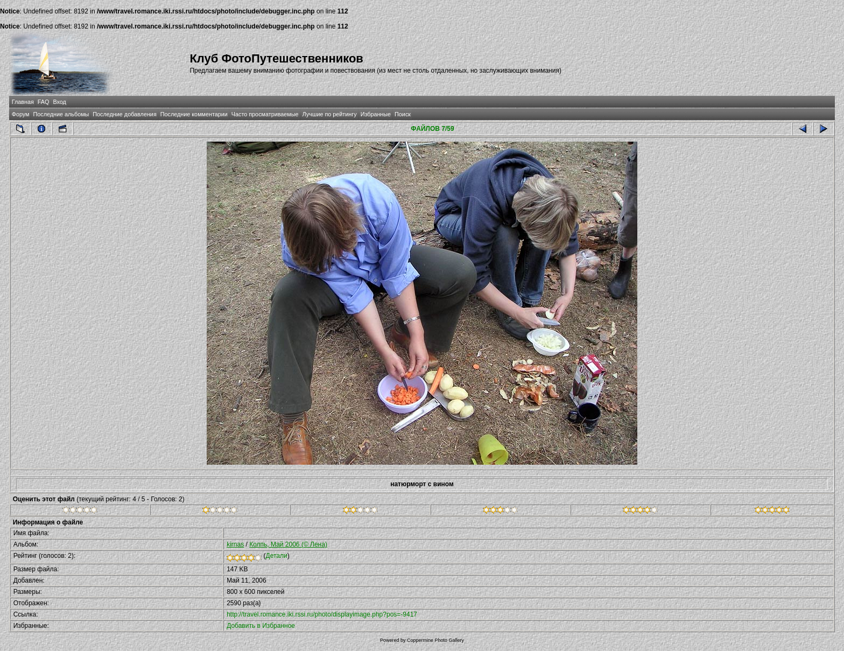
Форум (21, 114)
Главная (23, 102)
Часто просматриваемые (265, 114)
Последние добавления (124, 114)
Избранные (376, 114)
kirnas (235, 544)
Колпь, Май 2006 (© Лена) (288, 544)
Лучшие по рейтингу (330, 114)
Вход (59, 102)
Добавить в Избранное (261, 625)
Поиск (403, 114)
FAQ (44, 102)
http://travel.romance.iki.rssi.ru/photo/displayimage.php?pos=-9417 (322, 614)
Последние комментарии (194, 114)
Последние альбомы (61, 114)
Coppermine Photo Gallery (435, 640)
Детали (276, 555)
